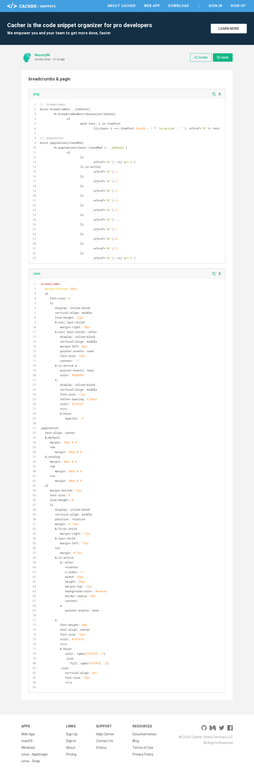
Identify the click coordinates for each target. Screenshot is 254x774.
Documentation (145, 734)
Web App (152, 6)
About (70, 747)
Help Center (105, 734)
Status (101, 747)
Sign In (215, 6)
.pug (35, 94)
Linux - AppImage (34, 754)
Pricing (71, 754)
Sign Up (238, 6)
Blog (136, 741)
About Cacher (122, 6)
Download (178, 6)
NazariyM (42, 55)
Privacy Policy (143, 754)
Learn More (228, 28)
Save (223, 57)
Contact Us (104, 741)
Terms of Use (143, 747)
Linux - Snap (30, 761)
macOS (27, 741)
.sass (36, 273)
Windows (28, 747)
